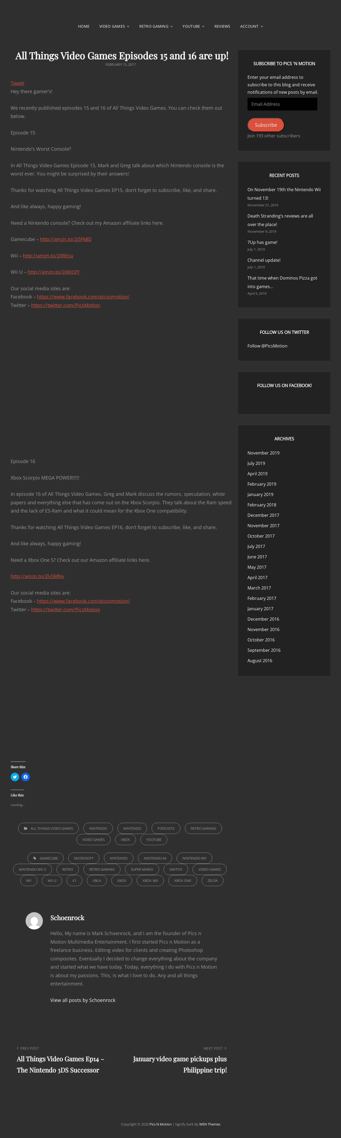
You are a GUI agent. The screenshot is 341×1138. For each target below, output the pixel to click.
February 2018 (261, 505)
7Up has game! (262, 242)
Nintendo (98, 828)
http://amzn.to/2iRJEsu (48, 255)
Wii (28, 880)
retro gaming (102, 869)
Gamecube (49, 858)
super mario (142, 869)
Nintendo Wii (194, 858)
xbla (97, 880)
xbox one (182, 880)
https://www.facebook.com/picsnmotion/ (83, 296)
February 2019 (261, 484)
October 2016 (261, 640)
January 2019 (260, 494)
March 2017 (259, 588)
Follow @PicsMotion (267, 346)
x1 (74, 880)
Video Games (112, 26)
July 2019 (256, 463)
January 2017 (260, 609)
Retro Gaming (153, 26)
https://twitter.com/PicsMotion (65, 305)
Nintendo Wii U (32, 869)
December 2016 (263, 619)
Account (249, 26)
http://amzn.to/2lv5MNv (37, 576)
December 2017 (263, 515)
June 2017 (257, 557)
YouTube (191, 26)
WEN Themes (209, 1124)
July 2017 (256, 546)
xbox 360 (150, 880)
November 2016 (263, 629)
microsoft (84, 858)
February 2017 (261, 598)
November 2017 (263, 526)
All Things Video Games (52, 828)
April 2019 (257, 474)
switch (175, 869)
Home (84, 26)
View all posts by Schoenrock (82, 1000)
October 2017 (261, 536)
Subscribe (266, 125)
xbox (121, 880)
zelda (213, 880)
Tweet (17, 83)
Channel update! (264, 260)
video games (209, 869)
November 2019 (263, 453)
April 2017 (257, 577)
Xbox (125, 839)
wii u (52, 880)
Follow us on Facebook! (284, 385)
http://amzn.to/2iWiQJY (53, 272)
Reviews (222, 26)
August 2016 (259, 661)
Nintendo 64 (155, 858)
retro (67, 869)
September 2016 (264, 650)
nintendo (119, 858)
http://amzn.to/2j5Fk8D (66, 239)
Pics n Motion (160, 1124)
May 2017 (256, 567)
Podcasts (165, 828)
